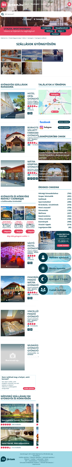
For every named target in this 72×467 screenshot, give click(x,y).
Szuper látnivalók (44, 150)
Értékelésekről (43, 461)
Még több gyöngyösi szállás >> (18, 236)
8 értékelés (35, 175)
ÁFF (26, 461)
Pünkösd (55, 34)
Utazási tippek (54, 150)
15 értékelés (30, 109)
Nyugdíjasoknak (62, 28)
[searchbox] (36, 14)
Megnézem (8, 231)
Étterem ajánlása (35, 457)
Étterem (26, 459)
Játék (27, 4)
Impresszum (36, 464)
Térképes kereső (43, 19)
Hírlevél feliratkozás (46, 462)
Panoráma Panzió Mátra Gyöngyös (33, 281)
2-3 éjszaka (47, 28)
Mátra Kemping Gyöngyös (33, 164)
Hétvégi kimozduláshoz (59, 148)
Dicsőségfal (35, 4)
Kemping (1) (32, 55)
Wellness (49, 31)
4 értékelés (34, 326)
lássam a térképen (33, 104)
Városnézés (43, 210)
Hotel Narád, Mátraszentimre (15, 443)
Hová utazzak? (54, 167)
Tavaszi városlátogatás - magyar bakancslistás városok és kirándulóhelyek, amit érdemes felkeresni (54, 175)
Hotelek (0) (11, 68)
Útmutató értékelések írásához (29, 462)
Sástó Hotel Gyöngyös (33, 245)
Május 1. (61, 31)
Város (46, 459)
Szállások (42, 199)
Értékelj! (28, 19)
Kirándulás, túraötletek (48, 205)
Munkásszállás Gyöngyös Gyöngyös (36, 348)
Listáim (44, 4)
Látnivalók (40, 459)
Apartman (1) (11, 55)
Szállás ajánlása (24, 457)
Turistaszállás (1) (52, 55)
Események (43, 222)
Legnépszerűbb (63, 150)
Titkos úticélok (44, 219)
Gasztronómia (44, 216)
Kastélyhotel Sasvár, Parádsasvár (17, 420)
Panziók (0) (32, 68)
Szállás (33, 459)
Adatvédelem (33, 461)
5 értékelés (35, 294)
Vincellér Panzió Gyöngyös (33, 314)
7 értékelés (35, 145)
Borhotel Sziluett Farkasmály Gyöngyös (34, 131)
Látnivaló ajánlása (48, 457)
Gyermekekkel (44, 202)
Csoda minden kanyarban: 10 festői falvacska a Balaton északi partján (54, 155)
